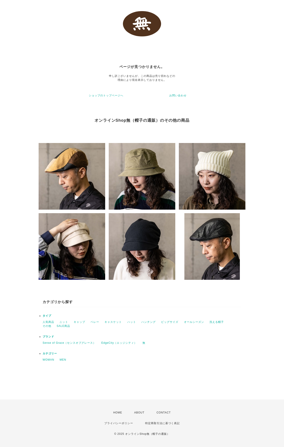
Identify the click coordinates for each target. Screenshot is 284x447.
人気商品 (48, 322)
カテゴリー (50, 353)
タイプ (47, 315)
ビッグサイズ (169, 322)
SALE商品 (63, 326)
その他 (47, 326)
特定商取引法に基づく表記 (162, 423)
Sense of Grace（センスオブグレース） (69, 342)
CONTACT (163, 412)
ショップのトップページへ (106, 95)
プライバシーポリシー (118, 423)
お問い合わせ (178, 95)
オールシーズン (194, 322)
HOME (117, 412)
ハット (131, 322)
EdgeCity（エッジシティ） (119, 342)
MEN (63, 359)
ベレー (95, 322)
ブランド (48, 336)
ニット (63, 322)
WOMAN (48, 359)
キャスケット (113, 322)
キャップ (79, 322)
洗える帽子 (216, 322)
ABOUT (139, 412)
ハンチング (148, 322)
